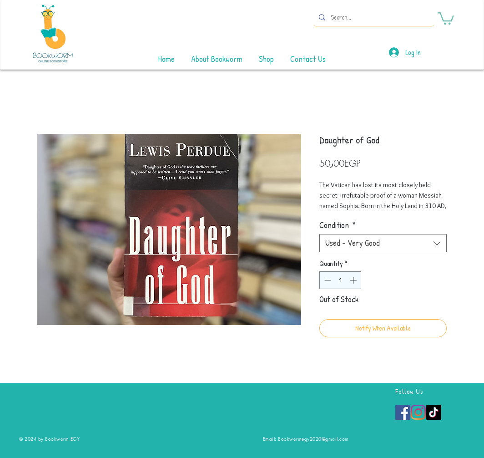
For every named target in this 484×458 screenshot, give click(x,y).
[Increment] (354, 280)
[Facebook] (402, 412)
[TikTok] (433, 412)
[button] (446, 18)
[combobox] (383, 243)
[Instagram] (418, 412)
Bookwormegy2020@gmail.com (313, 438)
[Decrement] (327, 280)
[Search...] (373, 17)
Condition (337, 225)
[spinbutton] (340, 280)
